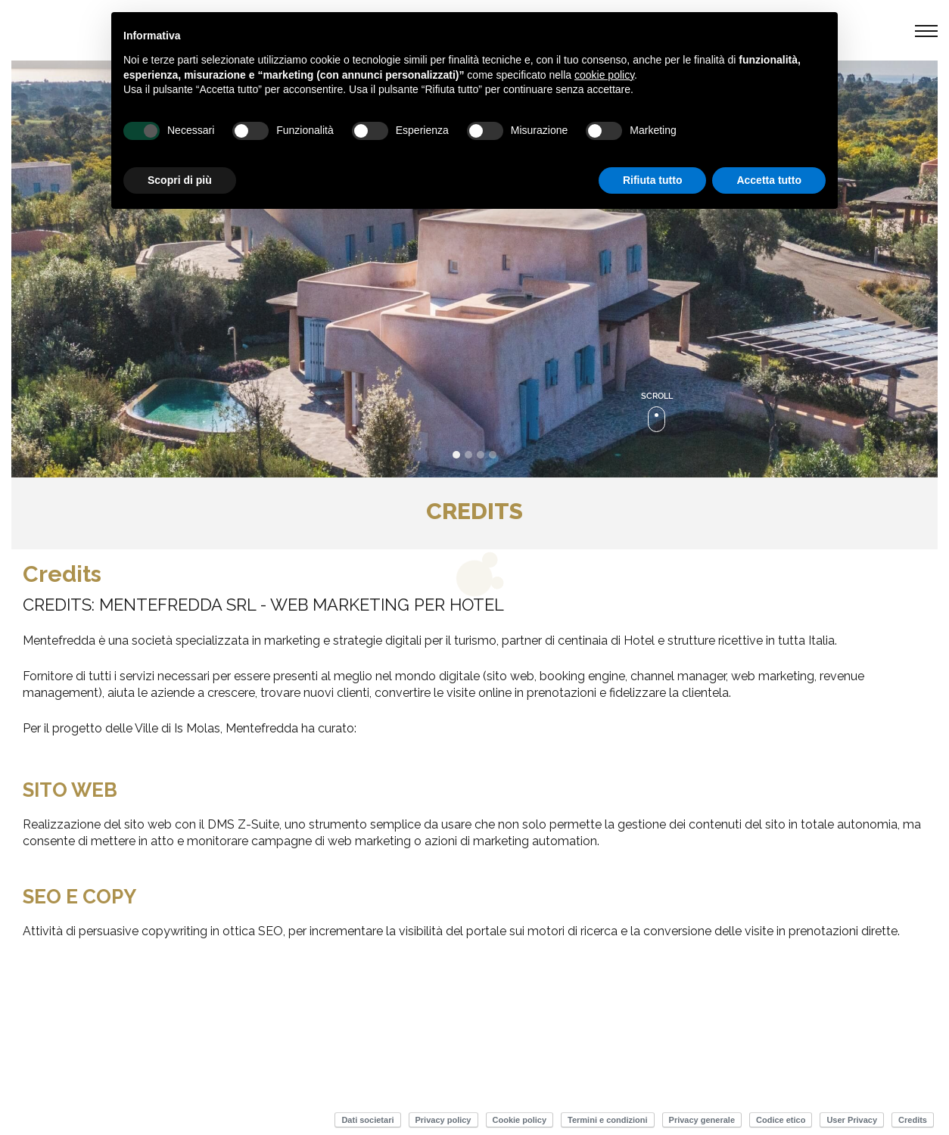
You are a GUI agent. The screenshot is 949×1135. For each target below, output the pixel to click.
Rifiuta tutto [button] (653, 180)
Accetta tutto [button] (768, 180)
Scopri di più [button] (180, 180)
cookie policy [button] (604, 75)
